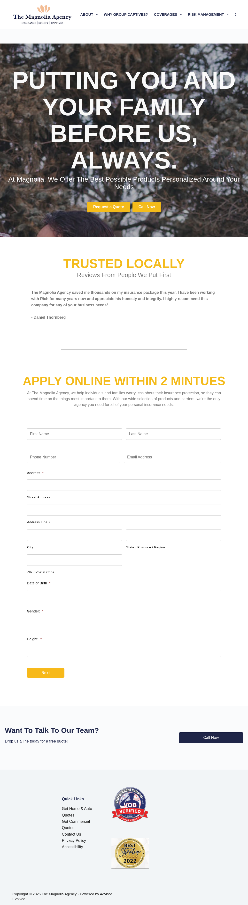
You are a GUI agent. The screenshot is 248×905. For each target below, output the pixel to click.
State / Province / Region (145, 547)
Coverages (169, 14)
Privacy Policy (74, 838)
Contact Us (71, 832)
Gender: (35, 611)
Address (35, 473)
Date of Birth (38, 583)
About (90, 14)
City (30, 547)
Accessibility (72, 845)
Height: (34, 639)
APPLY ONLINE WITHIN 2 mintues (124, 381)
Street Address (38, 497)
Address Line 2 (38, 522)
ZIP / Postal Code (40, 572)
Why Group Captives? (126, 14)
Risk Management (209, 14)
